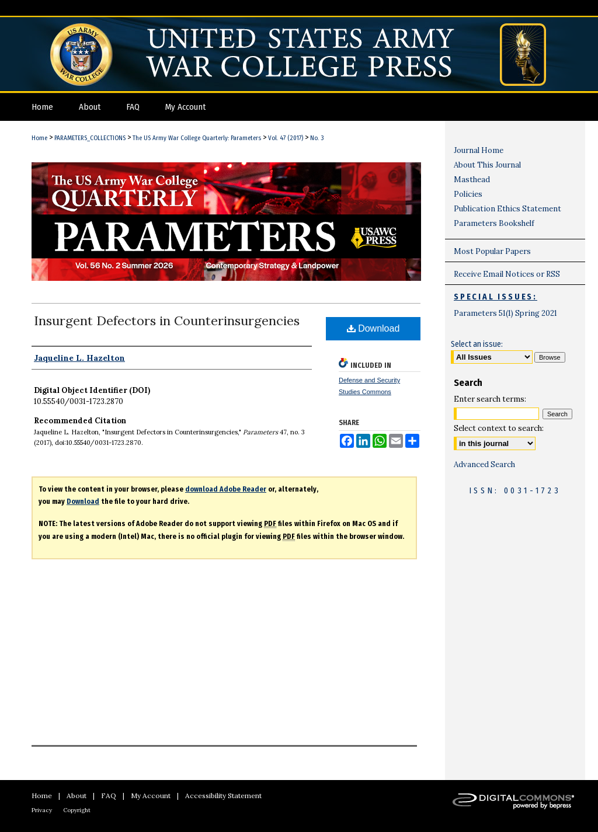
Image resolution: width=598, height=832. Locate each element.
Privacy (42, 810)
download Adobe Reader (225, 489)
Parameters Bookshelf (494, 223)
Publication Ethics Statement (507, 209)
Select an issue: (477, 344)
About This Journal (487, 165)
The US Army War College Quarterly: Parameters (197, 138)
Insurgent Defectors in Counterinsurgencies (167, 320)
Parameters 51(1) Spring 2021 (505, 313)
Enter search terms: (490, 399)
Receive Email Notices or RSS (507, 274)
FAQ (108, 795)
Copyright (77, 810)
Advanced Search (484, 464)
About (76, 795)
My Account (151, 795)
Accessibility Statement (223, 795)
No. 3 (317, 138)
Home (39, 138)
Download (373, 328)
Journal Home (478, 150)
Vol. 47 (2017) (285, 138)
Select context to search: (499, 428)
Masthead (472, 179)
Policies (468, 194)
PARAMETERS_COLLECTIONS (90, 138)
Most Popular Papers (492, 251)
